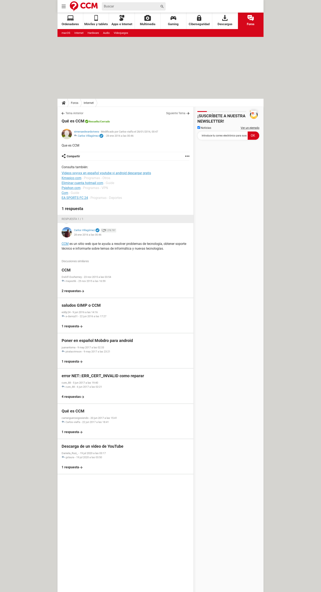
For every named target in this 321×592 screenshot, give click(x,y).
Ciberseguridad (199, 20)
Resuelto (94, 121)
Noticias (204, 127)
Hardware (93, 32)
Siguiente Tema (175, 113)
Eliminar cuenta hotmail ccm (82, 183)
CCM (65, 244)
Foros (250, 20)
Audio (106, 32)
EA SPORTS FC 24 (75, 198)
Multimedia (147, 20)
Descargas (225, 20)
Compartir (73, 156)
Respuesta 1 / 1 (72, 219)
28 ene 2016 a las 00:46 (120, 135)
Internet (78, 32)
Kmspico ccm (71, 178)
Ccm (65, 193)
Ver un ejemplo (250, 127)
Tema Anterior (74, 113)
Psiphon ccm (71, 188)
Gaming (173, 20)
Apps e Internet (121, 20)
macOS (66, 32)
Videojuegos (121, 32)
